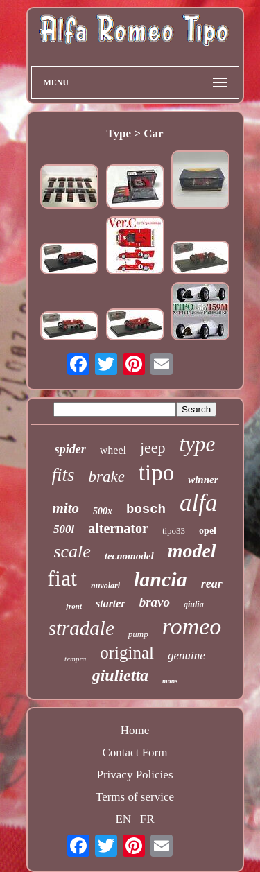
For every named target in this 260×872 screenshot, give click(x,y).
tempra (75, 658)
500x (102, 511)
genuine (186, 655)
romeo (192, 626)
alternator (118, 528)
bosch (146, 509)
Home (135, 730)
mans (169, 681)
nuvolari (105, 586)
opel (207, 530)
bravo (154, 602)
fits (62, 474)
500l (63, 529)
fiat (62, 578)
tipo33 (173, 530)
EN (123, 819)
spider (70, 449)
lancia (160, 579)
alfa (198, 502)
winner (203, 479)
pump (138, 634)
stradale (81, 628)
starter (110, 603)
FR (147, 819)
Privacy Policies (134, 774)
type (198, 444)
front (74, 606)
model (192, 550)
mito (66, 508)
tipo (156, 472)
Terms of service (135, 796)
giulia (194, 604)
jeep (153, 447)
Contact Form (135, 752)
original (127, 652)
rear (212, 584)
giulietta (120, 675)
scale (71, 551)
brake (106, 476)
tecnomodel (129, 555)
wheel (113, 450)
